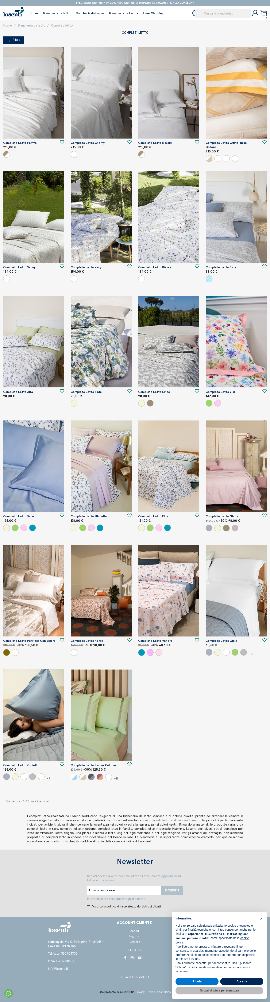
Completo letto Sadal (87, 392)
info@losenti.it (58, 969)
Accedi (134, 931)
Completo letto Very (86, 267)
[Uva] (235, 528)
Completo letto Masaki (155, 143)
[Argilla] (150, 403)
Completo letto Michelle (89, 516)
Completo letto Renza (87, 641)
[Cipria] (217, 403)
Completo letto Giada (222, 516)
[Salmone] (158, 652)
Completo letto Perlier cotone (93, 765)
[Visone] (6, 652)
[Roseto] (150, 652)
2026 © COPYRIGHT (135, 977)
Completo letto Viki (220, 392)
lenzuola (62, 841)
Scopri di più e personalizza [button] (219, 990)
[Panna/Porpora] (226, 158)
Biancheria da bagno (90, 13)
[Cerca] (223, 13)
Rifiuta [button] (197, 981)
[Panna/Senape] (217, 158)
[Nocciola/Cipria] (100, 777)
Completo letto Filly (153, 516)
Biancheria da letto (56, 13)
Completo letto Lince (154, 392)
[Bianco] (74, 154)
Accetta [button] (241, 981)
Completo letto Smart (19, 516)
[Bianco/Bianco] (108, 777)
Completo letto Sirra (221, 267)
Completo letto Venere (155, 641)
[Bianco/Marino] (74, 777)
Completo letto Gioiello (21, 765)
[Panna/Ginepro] (235, 158)
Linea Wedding (153, 13)
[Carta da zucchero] (32, 528)
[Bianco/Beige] (6, 154)
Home (34, 13)
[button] (261, 918)
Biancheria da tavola (123, 13)
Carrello (135, 942)
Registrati (135, 936)
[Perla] (243, 652)
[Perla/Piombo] (91, 777)
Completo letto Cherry (88, 143)
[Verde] (209, 403)
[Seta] (15, 652)
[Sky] (209, 279)
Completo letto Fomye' (20, 143)
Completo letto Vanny (19, 267)
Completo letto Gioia (221, 641)
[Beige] (74, 403)
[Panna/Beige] (209, 158)
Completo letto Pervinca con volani (29, 641)
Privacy (140, 992)
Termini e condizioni (159, 992)
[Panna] (41, 777)
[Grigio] (209, 528)
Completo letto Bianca (154, 267)
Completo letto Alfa (18, 392)
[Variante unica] (6, 279)
